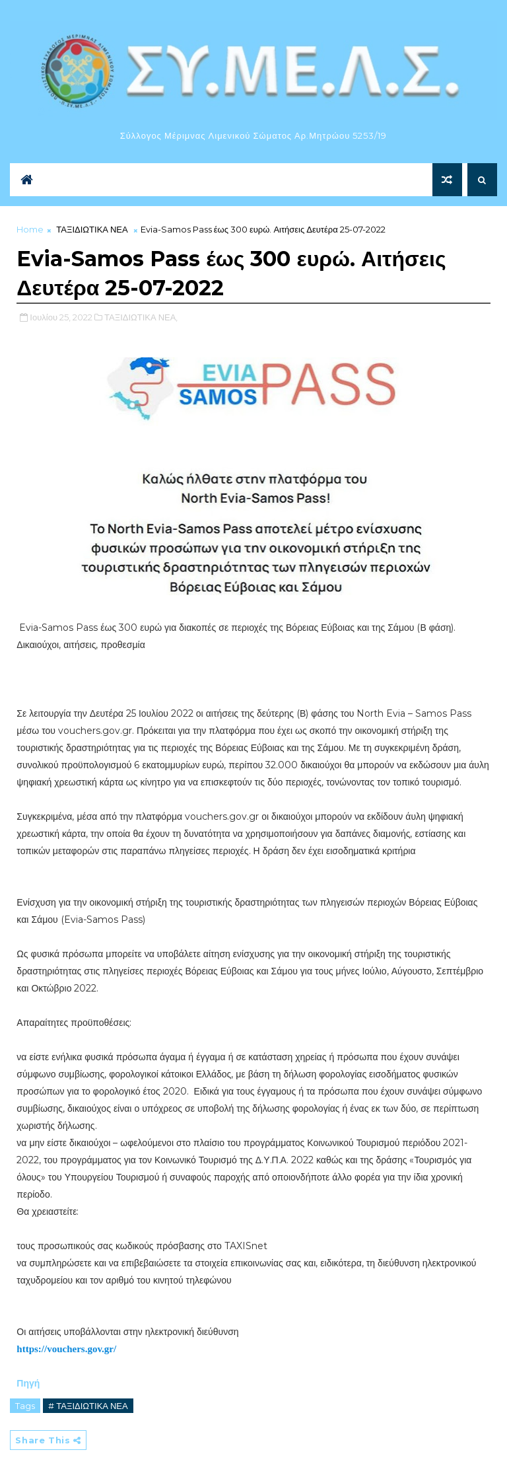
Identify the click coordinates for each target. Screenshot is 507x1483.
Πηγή (29, 1383)
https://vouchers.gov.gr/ (66, 1349)
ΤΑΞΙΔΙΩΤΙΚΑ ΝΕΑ (91, 229)
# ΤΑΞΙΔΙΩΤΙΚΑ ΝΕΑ (87, 1405)
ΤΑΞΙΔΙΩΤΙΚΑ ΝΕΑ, (141, 317)
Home (30, 229)
